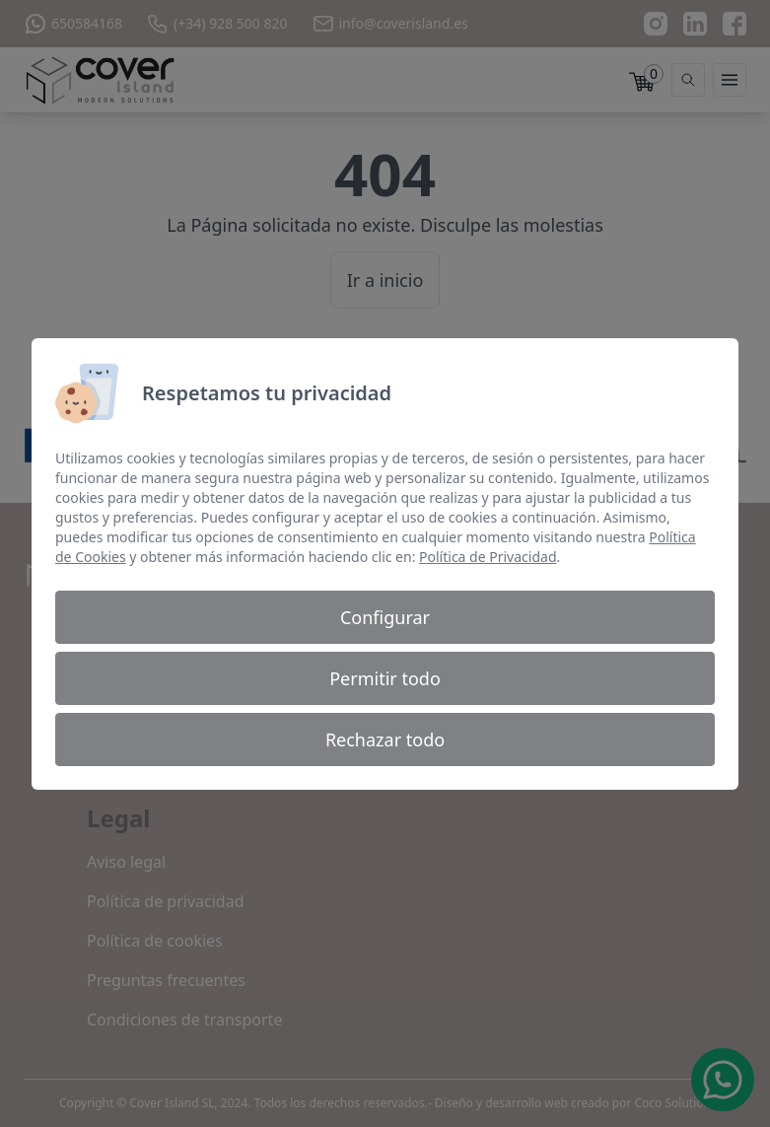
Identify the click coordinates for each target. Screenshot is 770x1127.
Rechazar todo (385, 739)
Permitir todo (385, 678)
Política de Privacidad (487, 556)
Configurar (385, 617)
